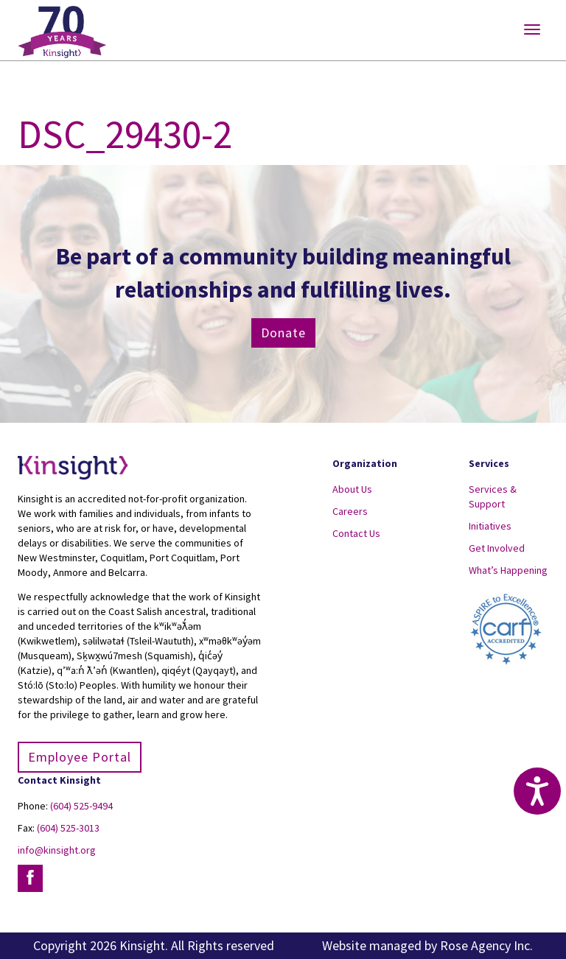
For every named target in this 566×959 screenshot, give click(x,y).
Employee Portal (79, 756)
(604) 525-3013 (68, 828)
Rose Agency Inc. (486, 945)
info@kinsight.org (57, 850)
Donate (283, 332)
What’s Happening (508, 570)
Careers (350, 511)
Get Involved (497, 548)
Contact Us (356, 533)
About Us (352, 489)
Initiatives (490, 526)
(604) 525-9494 (81, 805)
